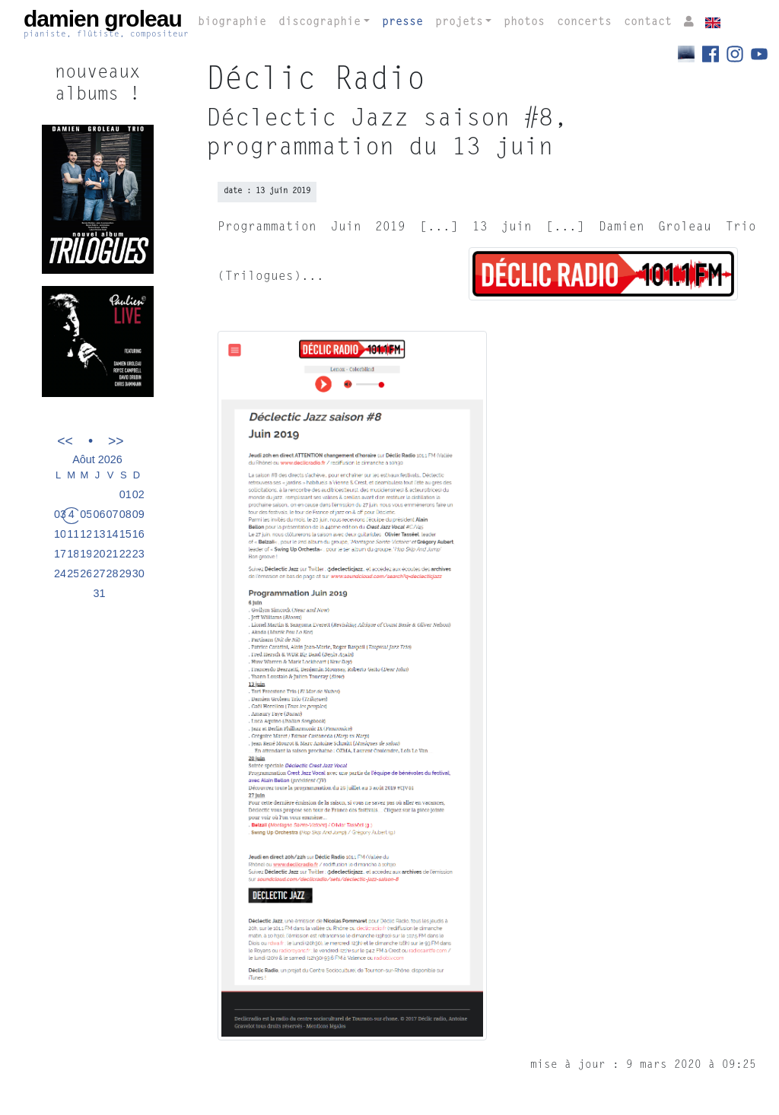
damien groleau (106, 23)
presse (402, 22)
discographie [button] (319, 22)
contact (648, 22)
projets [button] (459, 22)
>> (116, 440)
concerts (584, 22)
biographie (232, 22)
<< (65, 440)
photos (524, 22)
